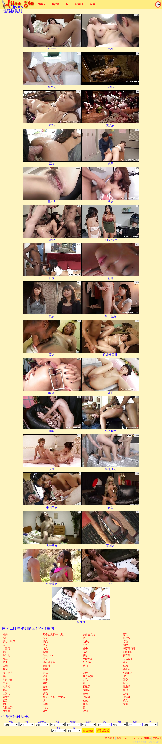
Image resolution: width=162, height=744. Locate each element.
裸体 (45, 704)
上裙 (125, 693)
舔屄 (85, 672)
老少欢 (86, 641)
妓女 (125, 700)
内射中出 (8, 679)
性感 (85, 700)
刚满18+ (127, 672)
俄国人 (86, 690)
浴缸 (5, 638)
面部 (5, 704)
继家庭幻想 (129, 648)
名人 (5, 669)
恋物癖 (6, 711)
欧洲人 (6, 693)
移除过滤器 (103, 730)
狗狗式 (6, 686)
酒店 (45, 676)
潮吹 (125, 645)
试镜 (5, 665)
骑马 (85, 683)
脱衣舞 (126, 655)
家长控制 (157, 738)
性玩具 (86, 697)
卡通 (5, 662)
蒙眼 (5, 652)
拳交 (45, 641)
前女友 (6, 697)
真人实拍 (88, 676)
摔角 (125, 704)
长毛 (45, 693)
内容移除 (146, 738)
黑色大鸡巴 (9, 641)
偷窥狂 (126, 697)
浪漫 (5, 690)
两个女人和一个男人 (54, 634)
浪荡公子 (128, 658)
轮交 (45, 648)
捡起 (85, 652)
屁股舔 (86, 686)
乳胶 (45, 683)
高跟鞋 (46, 665)
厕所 (125, 683)
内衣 (45, 690)
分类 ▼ (41, 4)
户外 (85, 645)
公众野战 (88, 662)
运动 (125, 641)
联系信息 (110, 738)
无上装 (126, 686)
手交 (45, 658)
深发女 (6, 655)
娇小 (85, 648)
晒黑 (125, 665)
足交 (45, 645)
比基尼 (6, 648)
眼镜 (45, 652)
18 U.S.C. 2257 (131, 738)
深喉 (5, 683)
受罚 (85, 665)
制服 (125, 690)
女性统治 (8, 707)
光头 (5, 634)
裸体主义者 (89, 634)
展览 (5, 700)
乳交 (125, 679)
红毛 (85, 679)
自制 (45, 669)
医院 (45, 672)
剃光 (85, 704)
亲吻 (45, 679)
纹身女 (126, 669)
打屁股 (126, 638)
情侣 (5, 676)
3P (124, 676)
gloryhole (48, 655)
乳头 (45, 711)
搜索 (92, 4)
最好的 (55, 4)
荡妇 (85, 711)
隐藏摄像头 (49, 662)
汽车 (5, 658)
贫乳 (125, 634)
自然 (45, 707)
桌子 (125, 662)
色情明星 (79, 4)
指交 (45, 638)
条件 (119, 738)
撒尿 (85, 655)
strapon (127, 652)
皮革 (45, 686)
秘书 (85, 693)
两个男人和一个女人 (54, 697)
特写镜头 (8, 672)
